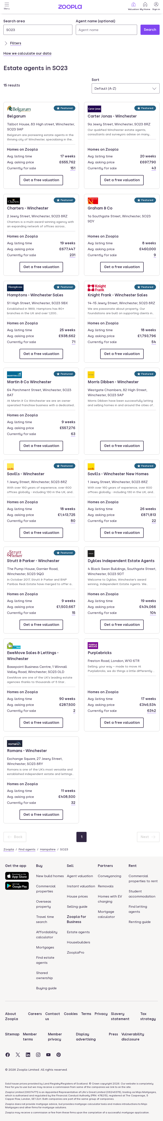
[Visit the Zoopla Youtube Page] (48, 1054)
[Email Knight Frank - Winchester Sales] (122, 354)
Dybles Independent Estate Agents (121, 560)
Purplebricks (100, 652)
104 (153, 613)
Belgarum (19, 115)
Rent (133, 866)
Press (113, 1034)
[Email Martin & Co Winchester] (41, 446)
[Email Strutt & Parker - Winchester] (41, 625)
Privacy (101, 1014)
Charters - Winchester (27, 207)
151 (72, 168)
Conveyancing (109, 876)
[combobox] (37, 27)
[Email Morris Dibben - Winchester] (122, 446)
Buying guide (46, 988)
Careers (35, 1014)
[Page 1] (81, 837)
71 (73, 342)
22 (154, 521)
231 (72, 255)
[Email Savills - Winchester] (41, 533)
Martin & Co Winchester (29, 381)
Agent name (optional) (95, 21)
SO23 (64, 849)
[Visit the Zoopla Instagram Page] (38, 1054)
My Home (145, 6)
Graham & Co (100, 207)
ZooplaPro (75, 952)
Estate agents (78, 932)
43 (154, 168)
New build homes (50, 876)
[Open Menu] (7, 7)
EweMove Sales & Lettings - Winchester (33, 655)
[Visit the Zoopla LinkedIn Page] (28, 1054)
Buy (39, 866)
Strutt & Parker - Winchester (33, 560)
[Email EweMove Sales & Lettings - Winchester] (41, 723)
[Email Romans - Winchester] (41, 815)
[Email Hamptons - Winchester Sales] (41, 354)
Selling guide (77, 907)
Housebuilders (78, 942)
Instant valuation (81, 886)
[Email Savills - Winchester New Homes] (122, 533)
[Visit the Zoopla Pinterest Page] (58, 1054)
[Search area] (37, 30)
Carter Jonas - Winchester (112, 115)
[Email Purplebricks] (122, 723)
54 (154, 342)
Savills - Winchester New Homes (118, 473)
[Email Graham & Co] (122, 267)
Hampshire (48, 849)
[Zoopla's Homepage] (70, 8)
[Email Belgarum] (41, 180)
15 (73, 613)
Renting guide (140, 922)
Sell (70, 866)
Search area (14, 21)
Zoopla (8, 849)
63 (73, 434)
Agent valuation (80, 876)
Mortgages (45, 947)
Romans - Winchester (27, 750)
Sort (95, 80)
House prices (77, 896)
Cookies (71, 1014)
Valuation (133, 6)
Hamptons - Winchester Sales (35, 294)
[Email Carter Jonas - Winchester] (122, 180)
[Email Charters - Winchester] (41, 267)
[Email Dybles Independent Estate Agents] (122, 625)
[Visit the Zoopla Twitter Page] (17, 1054)
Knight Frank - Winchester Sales (118, 294)
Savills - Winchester (25, 473)
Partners (105, 866)
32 (73, 803)
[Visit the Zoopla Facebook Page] (7, 1054)
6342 (151, 711)
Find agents (26, 849)
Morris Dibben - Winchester (113, 381)
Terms (86, 1014)
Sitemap (12, 1034)
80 (73, 521)
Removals (106, 886)
